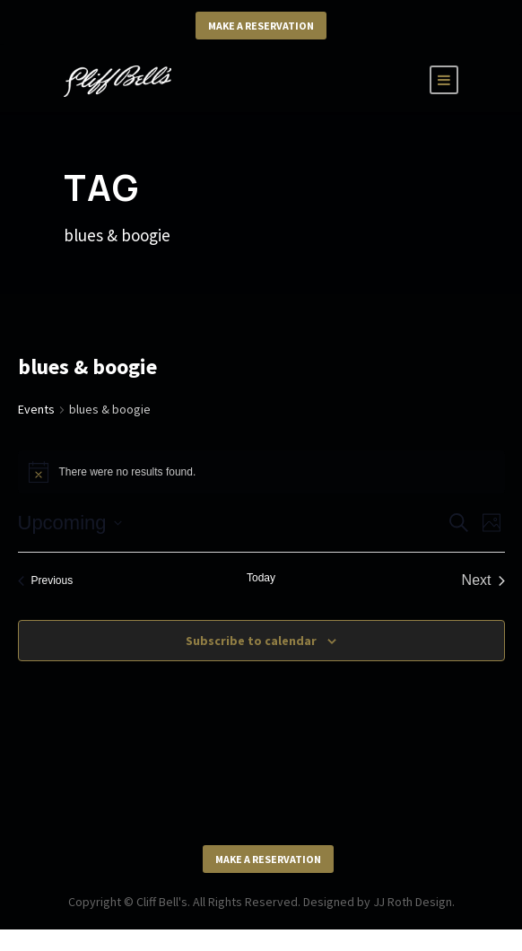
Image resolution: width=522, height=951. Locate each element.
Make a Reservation (261, 25)
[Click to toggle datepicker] (70, 522)
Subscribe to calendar (251, 641)
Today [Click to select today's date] (261, 577)
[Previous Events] (46, 580)
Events (36, 409)
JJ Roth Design (412, 902)
